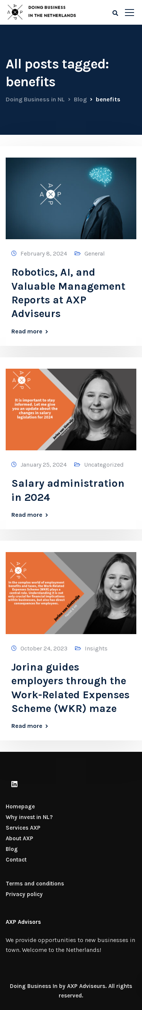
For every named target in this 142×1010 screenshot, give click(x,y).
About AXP (19, 838)
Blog (12, 849)
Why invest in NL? (29, 817)
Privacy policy (24, 894)
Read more (26, 331)
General (94, 253)
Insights (96, 648)
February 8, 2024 (43, 253)
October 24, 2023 (43, 648)
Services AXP (23, 827)
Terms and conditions (35, 883)
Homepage (20, 806)
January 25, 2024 (43, 464)
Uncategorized (104, 464)
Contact (16, 859)
